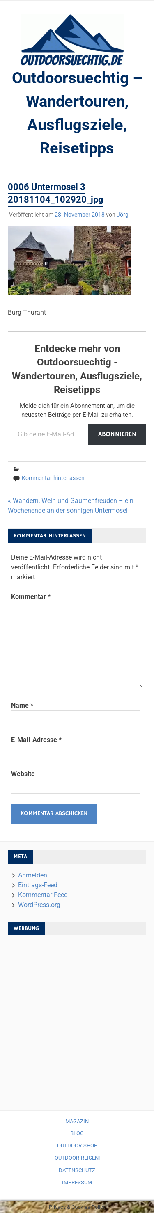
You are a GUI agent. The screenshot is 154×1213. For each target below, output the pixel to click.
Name (22, 705)
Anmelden (32, 875)
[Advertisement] (77, 1019)
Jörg (123, 214)
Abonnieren (117, 434)
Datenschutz (77, 1170)
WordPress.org (39, 905)
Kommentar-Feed (43, 895)
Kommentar (31, 597)
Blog (77, 1133)
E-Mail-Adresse (36, 740)
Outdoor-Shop (77, 1145)
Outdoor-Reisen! (77, 1158)
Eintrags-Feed (37, 885)
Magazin (77, 1121)
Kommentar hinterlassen (53, 478)
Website (23, 774)
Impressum (77, 1182)
